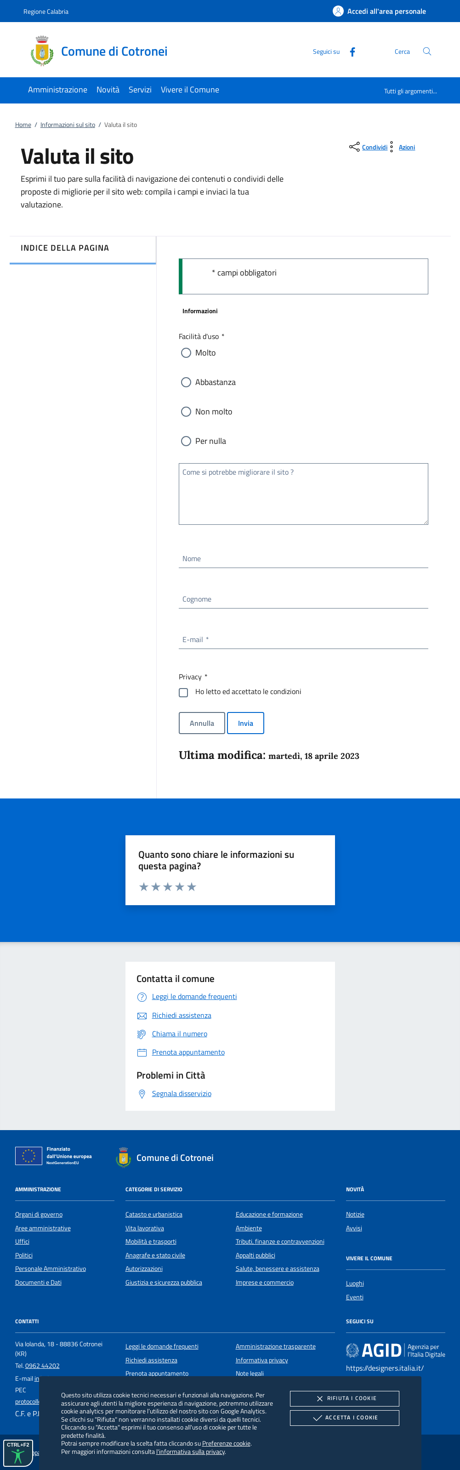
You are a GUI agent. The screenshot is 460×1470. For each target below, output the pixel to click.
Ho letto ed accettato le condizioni (248, 691)
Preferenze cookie (226, 1443)
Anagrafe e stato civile (155, 1255)
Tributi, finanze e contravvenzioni (280, 1241)
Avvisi (354, 1228)
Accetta (344, 1418)
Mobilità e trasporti (150, 1241)
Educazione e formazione (269, 1214)
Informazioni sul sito (67, 125)
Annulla (202, 723)
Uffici (22, 1241)
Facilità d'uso (201, 336)
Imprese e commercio (265, 1282)
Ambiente (249, 1228)
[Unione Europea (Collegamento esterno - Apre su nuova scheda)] (56, 1158)
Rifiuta (344, 1398)
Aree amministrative (43, 1228)
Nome (191, 558)
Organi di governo (38, 1214)
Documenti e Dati (38, 1282)
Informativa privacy (262, 1360)
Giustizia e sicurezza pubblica (163, 1282)
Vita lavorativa (144, 1228)
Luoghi (355, 1283)
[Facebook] (349, 51)
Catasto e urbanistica (153, 1214)
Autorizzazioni (144, 1268)
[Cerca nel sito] (427, 51)
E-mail (195, 639)
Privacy (193, 676)
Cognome (196, 598)
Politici (24, 1255)
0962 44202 (42, 1366)
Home (23, 125)
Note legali (250, 1373)
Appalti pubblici (255, 1255)
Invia (245, 723)
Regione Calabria (45, 11)
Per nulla (210, 441)
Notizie (355, 1214)
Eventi (354, 1297)
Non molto (214, 411)
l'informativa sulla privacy (190, 1451)
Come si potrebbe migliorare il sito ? (238, 471)
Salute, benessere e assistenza (277, 1268)
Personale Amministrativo (50, 1268)
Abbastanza (215, 382)
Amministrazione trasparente (276, 1346)
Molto (205, 352)
